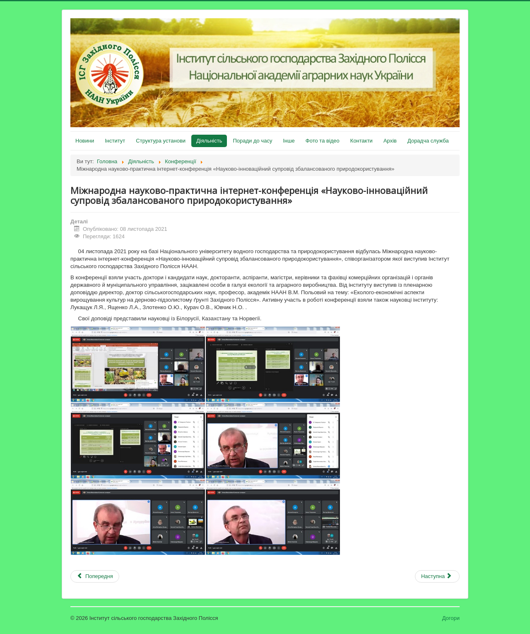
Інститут (115, 141)
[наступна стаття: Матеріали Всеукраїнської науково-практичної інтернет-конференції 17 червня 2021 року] (437, 576)
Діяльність (209, 141)
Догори (451, 618)
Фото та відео (323, 141)
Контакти (361, 141)
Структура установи (161, 141)
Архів (390, 141)
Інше (288, 141)
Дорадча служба (428, 141)
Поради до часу (252, 141)
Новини (84, 141)
